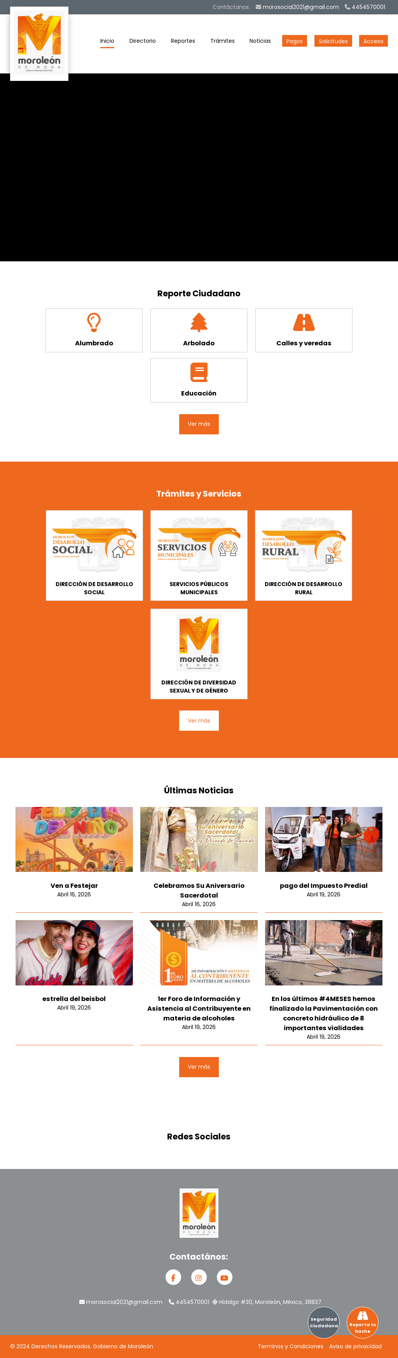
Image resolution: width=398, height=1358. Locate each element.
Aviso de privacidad (355, 1346)
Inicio (107, 42)
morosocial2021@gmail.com (297, 7)
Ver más (199, 424)
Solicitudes (333, 41)
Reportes (183, 42)
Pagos (294, 41)
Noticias (260, 42)
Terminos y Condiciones (290, 1346)
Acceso (373, 41)
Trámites (222, 42)
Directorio (142, 42)
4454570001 (365, 7)
